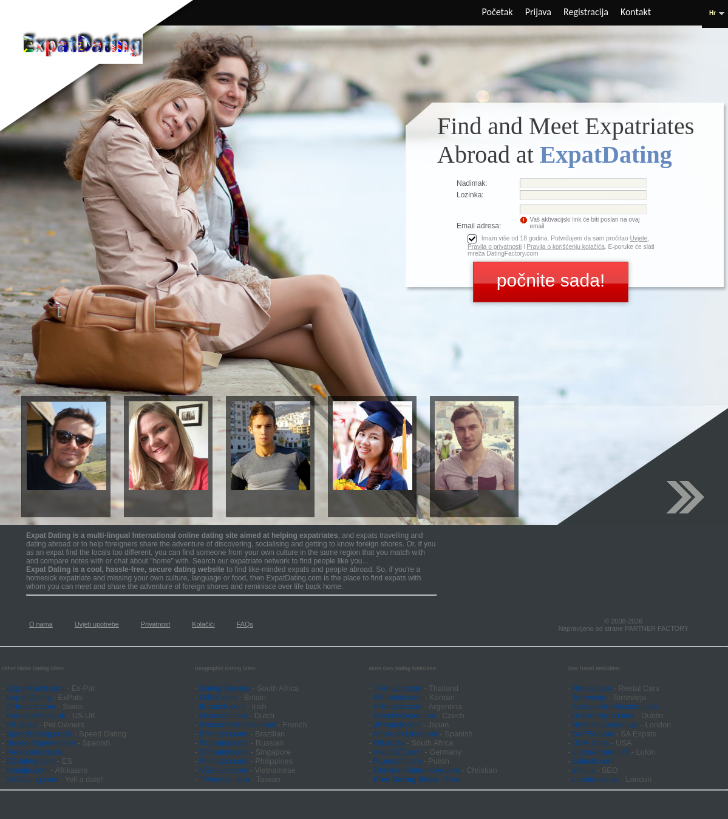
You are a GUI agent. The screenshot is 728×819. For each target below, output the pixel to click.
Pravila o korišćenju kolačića (565, 246)
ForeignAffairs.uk (37, 715)
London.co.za (595, 779)
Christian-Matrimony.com (417, 770)
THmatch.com (397, 688)
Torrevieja (588, 697)
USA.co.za (590, 742)
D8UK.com (218, 697)
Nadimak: (472, 183)
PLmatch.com (399, 761)
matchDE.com (399, 751)
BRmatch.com (223, 733)
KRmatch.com (398, 697)
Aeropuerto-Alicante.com (615, 706)
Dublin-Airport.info (603, 715)
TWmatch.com (224, 779)
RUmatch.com (225, 742)
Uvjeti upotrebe (97, 624)
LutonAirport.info (600, 751)
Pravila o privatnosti (495, 246)
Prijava (538, 12)
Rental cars (591, 688)
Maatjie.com (28, 770)
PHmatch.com (224, 761)
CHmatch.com (32, 706)
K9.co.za (23, 724)
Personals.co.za (34, 751)
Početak (497, 12)
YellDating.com (32, 779)
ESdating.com (31, 761)
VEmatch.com (224, 770)
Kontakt (636, 12)
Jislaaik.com (593, 761)
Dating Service (224, 688)
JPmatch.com (397, 724)
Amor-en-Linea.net (405, 733)
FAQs (245, 624)
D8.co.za (390, 742)
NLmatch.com (223, 715)
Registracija (585, 12)
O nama (41, 624)
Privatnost (155, 624)
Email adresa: (479, 226)
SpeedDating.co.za (39, 733)
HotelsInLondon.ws (605, 724)
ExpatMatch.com (35, 688)
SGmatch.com (225, 751)
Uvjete (638, 238)
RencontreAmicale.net (237, 724)
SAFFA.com (592, 733)
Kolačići (203, 624)
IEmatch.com (222, 706)
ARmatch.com (397, 706)
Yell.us (583, 770)
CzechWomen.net (404, 715)
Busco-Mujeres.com (41, 742)
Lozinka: (470, 195)
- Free (417, 779)
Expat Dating (29, 697)
